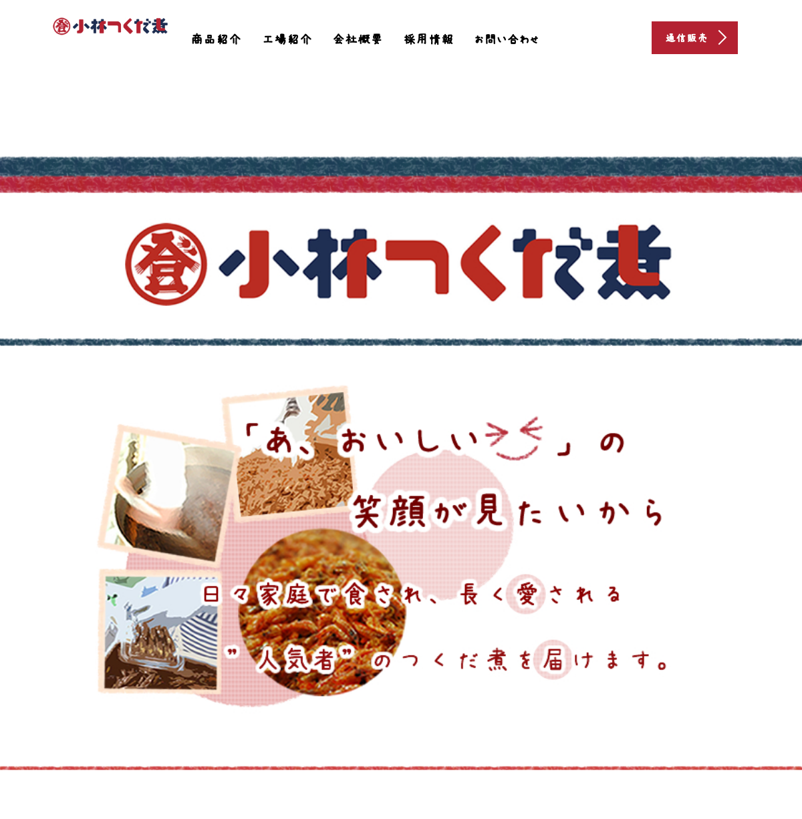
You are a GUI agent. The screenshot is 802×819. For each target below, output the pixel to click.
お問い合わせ (506, 39)
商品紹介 (215, 39)
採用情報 (428, 39)
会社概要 (357, 39)
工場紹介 (286, 39)
